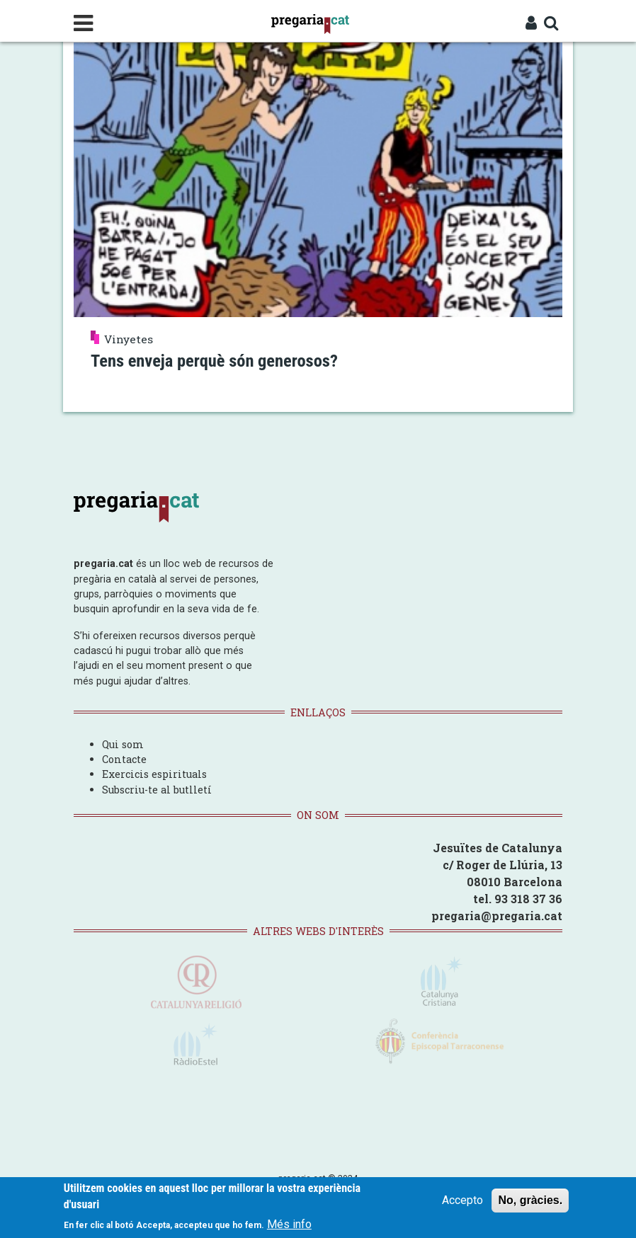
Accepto (462, 1201)
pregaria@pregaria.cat (496, 914)
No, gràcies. (530, 1201)
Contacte (124, 758)
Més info (289, 1224)
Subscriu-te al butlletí (157, 789)
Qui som (123, 743)
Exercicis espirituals (154, 773)
